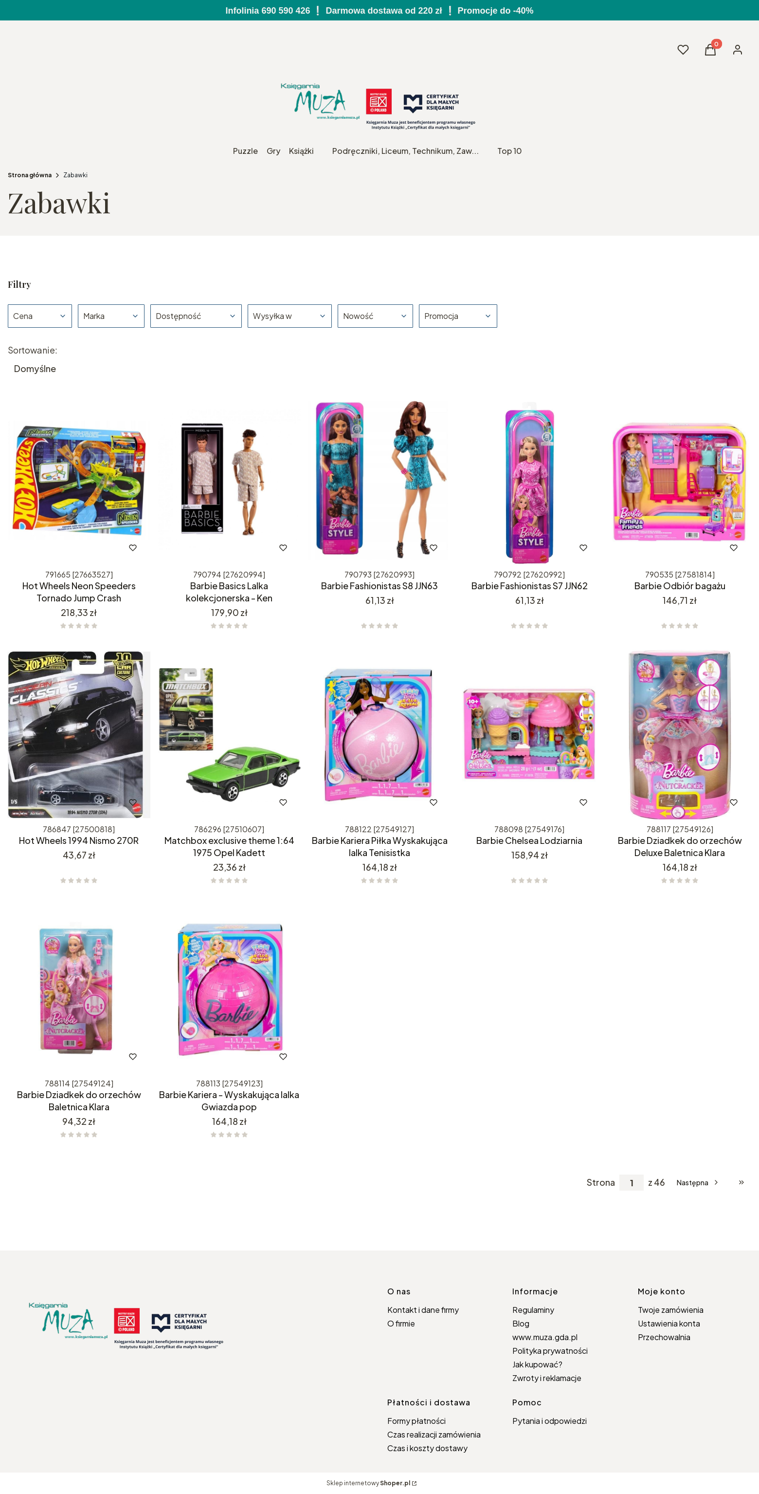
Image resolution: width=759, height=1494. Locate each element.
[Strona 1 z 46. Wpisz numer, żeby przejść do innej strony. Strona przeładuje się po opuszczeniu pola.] (631, 1183)
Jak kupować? (537, 1364)
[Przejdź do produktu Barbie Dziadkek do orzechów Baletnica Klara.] (79, 989)
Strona (601, 1182)
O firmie (401, 1323)
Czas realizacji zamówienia (434, 1434)
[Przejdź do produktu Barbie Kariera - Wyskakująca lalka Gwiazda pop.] (229, 989)
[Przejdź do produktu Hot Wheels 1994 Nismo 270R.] (79, 735)
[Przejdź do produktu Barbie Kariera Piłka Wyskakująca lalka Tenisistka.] (379, 735)
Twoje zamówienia (671, 1310)
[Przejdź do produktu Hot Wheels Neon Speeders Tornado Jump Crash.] (79, 480)
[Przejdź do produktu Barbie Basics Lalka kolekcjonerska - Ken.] (229, 480)
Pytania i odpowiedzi (549, 1421)
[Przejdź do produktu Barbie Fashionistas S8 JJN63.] (379, 480)
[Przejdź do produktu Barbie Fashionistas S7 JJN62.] (529, 480)
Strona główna (30, 175)
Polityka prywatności (550, 1350)
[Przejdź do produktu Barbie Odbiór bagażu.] (680, 480)
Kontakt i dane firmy (423, 1310)
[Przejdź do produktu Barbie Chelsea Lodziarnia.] (529, 735)
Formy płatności (416, 1421)
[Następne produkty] (698, 1182)
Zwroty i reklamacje (546, 1378)
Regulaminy (533, 1310)
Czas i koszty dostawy (427, 1448)
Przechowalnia (664, 1337)
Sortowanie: (32, 350)
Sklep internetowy (368, 1483)
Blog (520, 1323)
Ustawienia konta (669, 1323)
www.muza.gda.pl (545, 1337)
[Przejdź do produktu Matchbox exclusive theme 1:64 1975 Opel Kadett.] (229, 735)
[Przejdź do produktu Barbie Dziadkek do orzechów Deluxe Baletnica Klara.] (680, 735)
